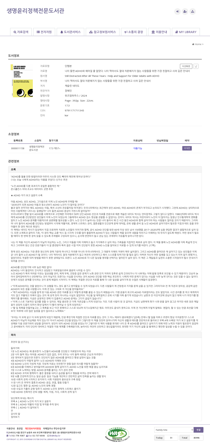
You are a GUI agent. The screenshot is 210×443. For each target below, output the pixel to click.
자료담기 (196, 66)
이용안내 (11, 428)
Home (196, 44)
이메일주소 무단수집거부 (54, 428)
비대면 (187, 148)
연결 (198, 429)
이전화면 (186, 66)
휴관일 (20, 428)
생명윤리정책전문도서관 (35, 10)
